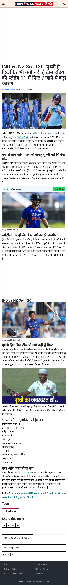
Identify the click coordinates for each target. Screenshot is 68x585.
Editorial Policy (41, 569)
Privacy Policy (10, 569)
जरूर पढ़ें (6, 554)
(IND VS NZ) (23, 137)
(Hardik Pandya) (41, 133)
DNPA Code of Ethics (14, 574)
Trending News (11, 547)
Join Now (59, 189)
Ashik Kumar (10, 90)
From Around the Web (15, 537)
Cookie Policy (41, 564)
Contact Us (40, 574)
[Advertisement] (34, 40)
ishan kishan (10, 511)
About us (8, 564)
